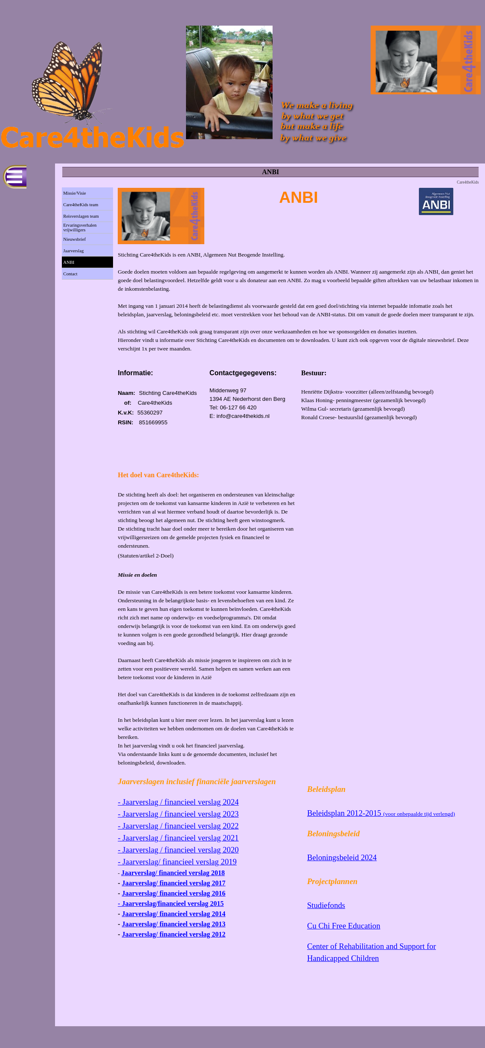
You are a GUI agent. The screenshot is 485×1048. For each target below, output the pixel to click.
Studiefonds (326, 905)
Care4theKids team (80, 204)
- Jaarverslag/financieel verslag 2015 (171, 903)
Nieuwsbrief (74, 239)
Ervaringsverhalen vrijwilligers (79, 227)
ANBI (68, 262)
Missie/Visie (74, 193)
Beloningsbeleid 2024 (342, 857)
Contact (70, 273)
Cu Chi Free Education (343, 925)
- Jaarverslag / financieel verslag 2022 (178, 825)
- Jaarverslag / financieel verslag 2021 (178, 837)
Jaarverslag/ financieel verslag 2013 (174, 924)
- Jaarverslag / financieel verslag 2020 (178, 849)
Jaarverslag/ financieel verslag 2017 (174, 883)
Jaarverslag (73, 250)
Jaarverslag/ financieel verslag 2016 (174, 893)
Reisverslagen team (81, 216)
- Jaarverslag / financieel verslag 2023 (178, 813)
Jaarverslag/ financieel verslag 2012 (174, 934)
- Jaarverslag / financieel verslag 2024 (178, 801)
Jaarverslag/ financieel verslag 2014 (174, 913)
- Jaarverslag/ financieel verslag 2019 (177, 861)
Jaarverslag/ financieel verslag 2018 (173, 872)
